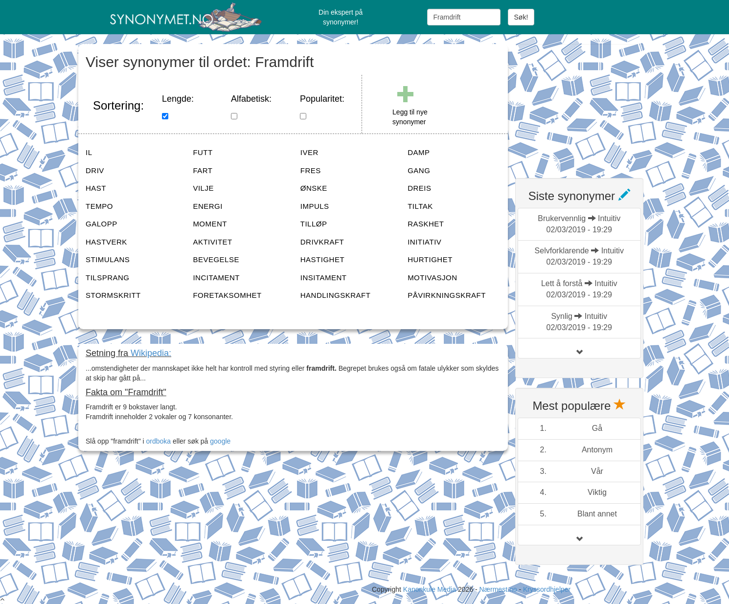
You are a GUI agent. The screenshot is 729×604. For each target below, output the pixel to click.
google (220, 441)
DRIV (95, 170)
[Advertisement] (588, 105)
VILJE (203, 188)
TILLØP (313, 224)
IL (89, 152)
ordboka (157, 441)
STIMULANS (108, 259)
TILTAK (420, 206)
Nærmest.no (498, 589)
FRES (310, 170)
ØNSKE (313, 188)
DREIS (419, 188)
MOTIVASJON (432, 277)
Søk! (521, 17)
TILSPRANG (108, 277)
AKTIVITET (212, 242)
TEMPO (99, 206)
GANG (419, 170)
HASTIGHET (322, 259)
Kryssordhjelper (546, 589)
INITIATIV (424, 242)
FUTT (202, 152)
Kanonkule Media (430, 589)
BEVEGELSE (216, 259)
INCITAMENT (216, 277)
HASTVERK (106, 242)
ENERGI (208, 206)
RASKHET (426, 224)
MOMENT (210, 224)
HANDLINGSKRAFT (335, 295)
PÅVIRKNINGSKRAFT (447, 295)
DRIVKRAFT (322, 242)
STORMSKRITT (113, 295)
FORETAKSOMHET (227, 295)
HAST (96, 188)
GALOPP (101, 224)
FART (202, 170)
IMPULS (314, 206)
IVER (309, 152)
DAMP (419, 152)
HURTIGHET (430, 259)
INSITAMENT (323, 277)
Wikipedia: (151, 353)
